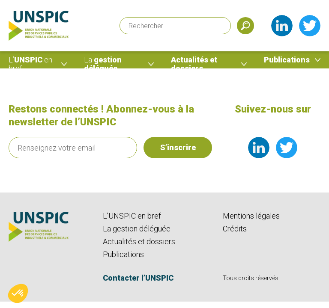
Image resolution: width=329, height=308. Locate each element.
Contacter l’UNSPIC (138, 277)
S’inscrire (178, 147)
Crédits (235, 228)
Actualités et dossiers (194, 64)
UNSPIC (30, 64)
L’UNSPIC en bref (132, 215)
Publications (287, 59)
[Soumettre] (245, 25)
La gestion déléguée (136, 228)
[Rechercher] (175, 25)
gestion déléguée (103, 64)
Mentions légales (251, 215)
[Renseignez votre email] (73, 147)
